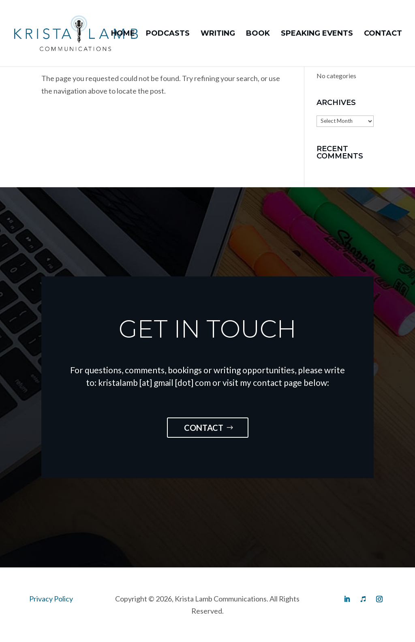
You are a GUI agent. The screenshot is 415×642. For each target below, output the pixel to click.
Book (258, 34)
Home (123, 34)
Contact (383, 34)
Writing (218, 34)
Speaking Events (317, 34)
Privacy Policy (51, 598)
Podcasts (168, 34)
